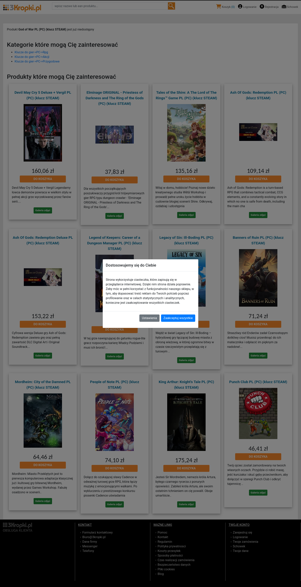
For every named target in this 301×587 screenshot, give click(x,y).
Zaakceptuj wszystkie (178, 318)
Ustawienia (149, 318)
